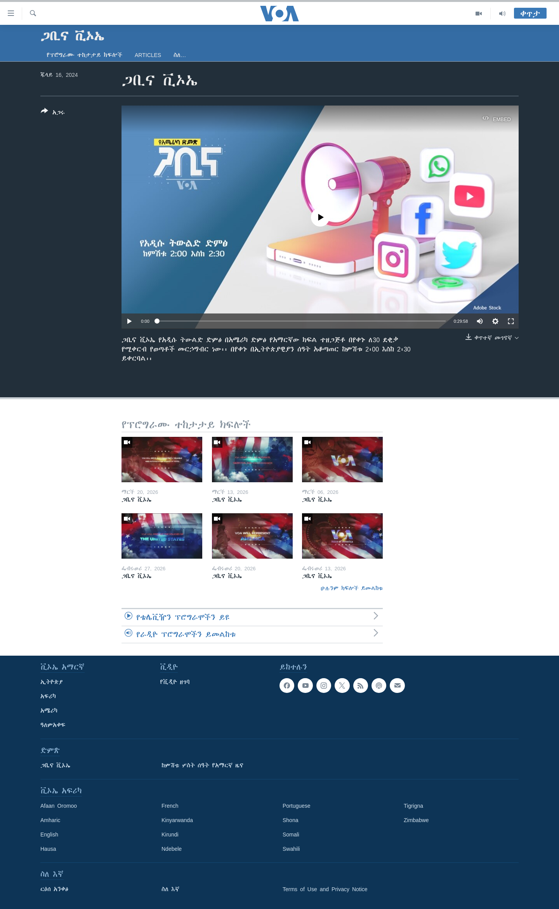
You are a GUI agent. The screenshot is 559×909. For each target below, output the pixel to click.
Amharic (50, 820)
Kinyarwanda (177, 820)
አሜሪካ (48, 710)
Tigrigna (413, 805)
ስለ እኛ (170, 889)
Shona (290, 820)
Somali (291, 834)
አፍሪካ (48, 696)
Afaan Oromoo (58, 805)
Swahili (291, 848)
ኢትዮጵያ (51, 682)
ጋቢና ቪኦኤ (55, 765)
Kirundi (170, 834)
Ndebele (171, 848)
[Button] (53, 113)
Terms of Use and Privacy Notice (325, 889)
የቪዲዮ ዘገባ (175, 682)
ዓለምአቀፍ (53, 725)
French (170, 805)
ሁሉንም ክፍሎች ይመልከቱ (352, 588)
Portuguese (297, 805)
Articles (148, 55)
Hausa (48, 848)
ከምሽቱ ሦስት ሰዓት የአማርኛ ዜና (202, 765)
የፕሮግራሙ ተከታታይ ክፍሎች (84, 55)
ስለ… (180, 55)
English (49, 834)
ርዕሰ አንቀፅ (54, 889)
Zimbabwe (416, 820)
